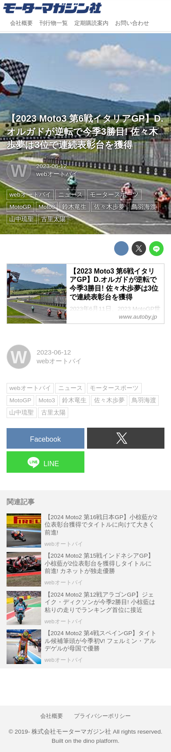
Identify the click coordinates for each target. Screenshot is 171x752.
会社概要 (21, 23)
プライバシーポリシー (102, 716)
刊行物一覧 (53, 23)
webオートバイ (57, 174)
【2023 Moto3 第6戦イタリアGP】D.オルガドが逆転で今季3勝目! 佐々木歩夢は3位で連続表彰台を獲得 (85, 131)
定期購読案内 (91, 23)
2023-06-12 (51, 166)
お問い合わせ (132, 23)
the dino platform (95, 741)
